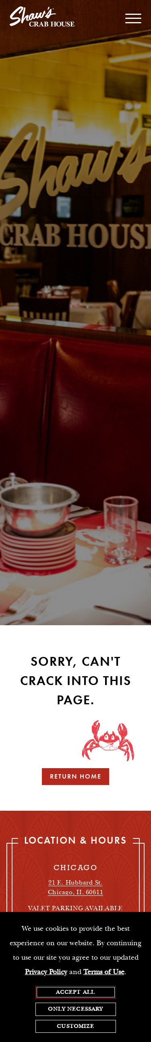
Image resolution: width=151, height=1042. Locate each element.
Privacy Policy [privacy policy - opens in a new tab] (46, 972)
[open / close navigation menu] (133, 18)
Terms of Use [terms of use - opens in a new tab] (103, 972)
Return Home (75, 776)
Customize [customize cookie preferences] (75, 1026)
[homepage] (42, 18)
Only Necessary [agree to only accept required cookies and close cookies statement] (75, 1009)
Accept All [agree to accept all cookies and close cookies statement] (75, 992)
